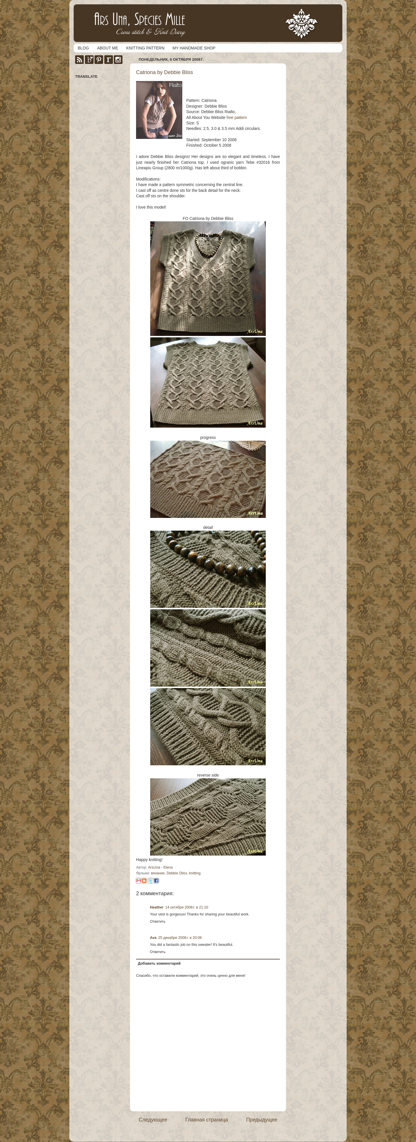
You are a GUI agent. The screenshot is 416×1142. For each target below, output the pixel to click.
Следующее (153, 1120)
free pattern (236, 117)
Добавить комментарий (159, 963)
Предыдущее (261, 1120)
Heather (157, 907)
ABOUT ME (107, 48)
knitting (194, 873)
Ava (153, 938)
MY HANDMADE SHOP (193, 48)
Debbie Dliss (177, 873)
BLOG (83, 48)
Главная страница (206, 1120)
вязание (158, 873)
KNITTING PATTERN (145, 48)
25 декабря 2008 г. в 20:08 (180, 938)
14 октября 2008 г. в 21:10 (186, 907)
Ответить (158, 922)
